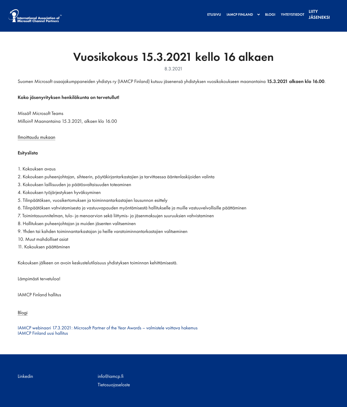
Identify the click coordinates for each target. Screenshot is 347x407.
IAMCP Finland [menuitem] (236, 10)
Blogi (23, 313)
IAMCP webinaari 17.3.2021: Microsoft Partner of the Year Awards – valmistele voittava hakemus (107, 328)
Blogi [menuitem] (266, 10)
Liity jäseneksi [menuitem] (320, 10)
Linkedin (25, 376)
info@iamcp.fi (111, 376)
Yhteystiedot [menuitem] (288, 10)
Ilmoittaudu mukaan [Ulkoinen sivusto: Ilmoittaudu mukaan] (36, 137)
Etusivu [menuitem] (210, 10)
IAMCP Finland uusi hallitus (43, 333)
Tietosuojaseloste (114, 385)
